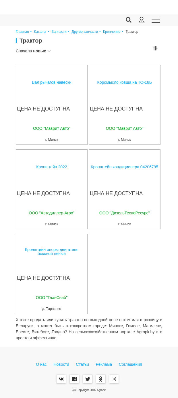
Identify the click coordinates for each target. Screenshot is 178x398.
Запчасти (59, 32)
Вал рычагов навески (51, 82)
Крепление (112, 32)
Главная (22, 32)
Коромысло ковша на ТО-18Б (124, 82)
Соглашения (130, 364)
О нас (41, 364)
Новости (61, 364)
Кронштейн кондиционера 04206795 (124, 167)
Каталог (40, 32)
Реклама (104, 364)
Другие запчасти (85, 32)
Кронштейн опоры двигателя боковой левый (51, 251)
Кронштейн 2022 (51, 167)
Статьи (82, 364)
